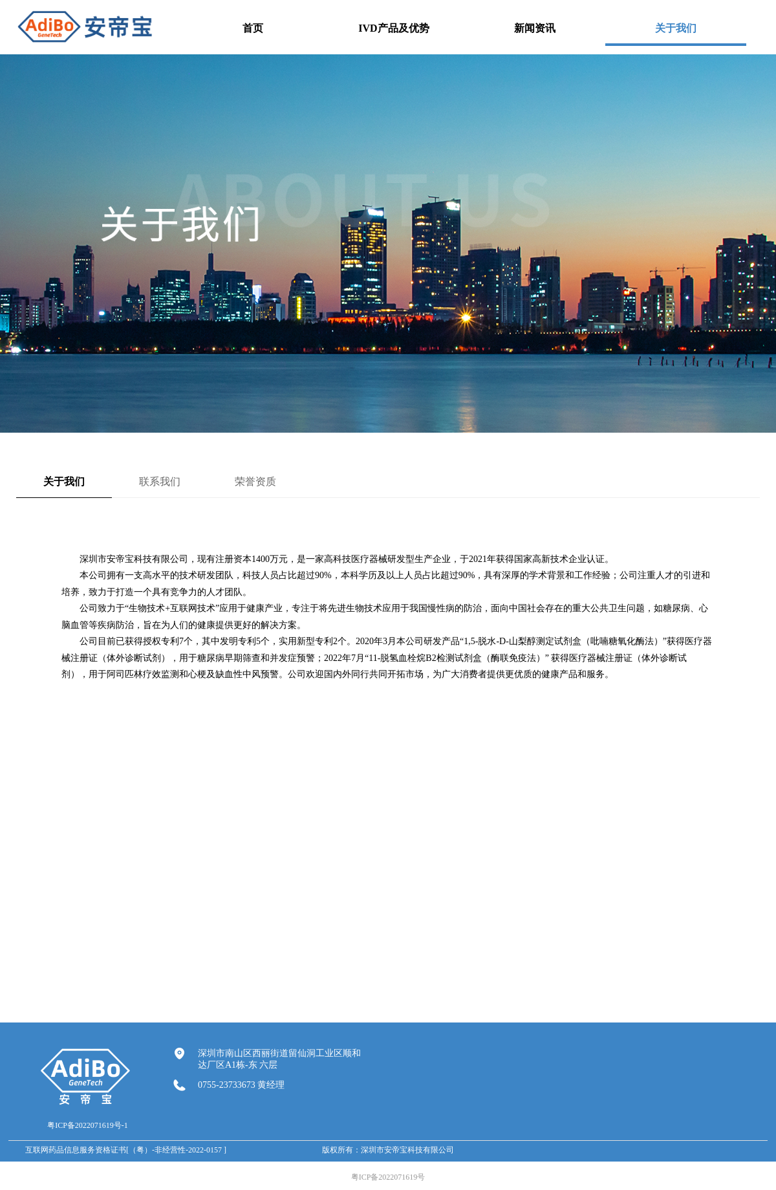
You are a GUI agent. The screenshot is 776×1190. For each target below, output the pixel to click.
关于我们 (64, 481)
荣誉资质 (255, 481)
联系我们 (159, 481)
